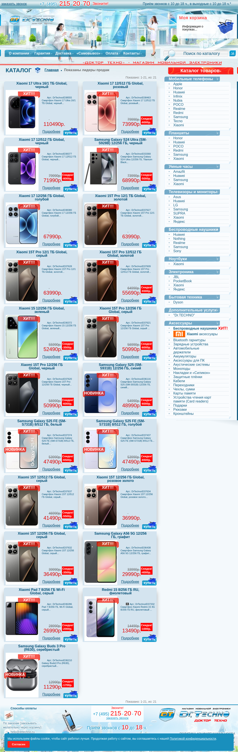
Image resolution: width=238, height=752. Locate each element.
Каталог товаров (200, 70)
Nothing (179, 239)
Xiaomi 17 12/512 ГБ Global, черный (42, 141)
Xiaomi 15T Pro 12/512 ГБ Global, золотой (121, 253)
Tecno (178, 121)
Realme (179, 109)
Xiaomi (178, 125)
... (180, 36)
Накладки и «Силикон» (191, 373)
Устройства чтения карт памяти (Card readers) (192, 399)
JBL (176, 277)
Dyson (178, 302)
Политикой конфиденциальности (193, 738)
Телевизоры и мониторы (193, 192)
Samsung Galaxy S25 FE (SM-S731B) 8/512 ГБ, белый (41, 422)
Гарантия (42, 53)
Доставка (63, 53)
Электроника (181, 272)
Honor (178, 88)
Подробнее (51, 131)
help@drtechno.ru (23, 732)
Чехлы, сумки (184, 389)
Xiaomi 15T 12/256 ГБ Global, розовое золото (120, 479)
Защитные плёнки (187, 377)
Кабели (179, 381)
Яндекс (179, 221)
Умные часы (181, 166)
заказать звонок (14, 4)
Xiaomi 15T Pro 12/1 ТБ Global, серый (41, 253)
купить (71, 133)
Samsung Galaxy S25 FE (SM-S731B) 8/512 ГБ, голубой (120, 422)
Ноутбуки (178, 259)
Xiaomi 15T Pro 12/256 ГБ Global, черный (42, 366)
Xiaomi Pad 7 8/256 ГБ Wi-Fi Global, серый (42, 591)
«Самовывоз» (88, 53)
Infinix (177, 96)
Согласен (18, 744)
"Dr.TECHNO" (184, 315)
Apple (177, 84)
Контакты (131, 53)
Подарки (180, 405)
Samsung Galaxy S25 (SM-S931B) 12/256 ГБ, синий (120, 366)
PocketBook (182, 281)
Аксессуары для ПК (189, 360)
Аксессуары (180, 323)
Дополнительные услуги (193, 310)
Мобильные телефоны (191, 79)
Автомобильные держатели (186, 350)
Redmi (178, 113)
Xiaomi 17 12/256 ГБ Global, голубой (42, 197)
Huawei (179, 92)
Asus (177, 197)
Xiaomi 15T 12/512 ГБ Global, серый (42, 479)
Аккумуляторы (184, 356)
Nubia (177, 100)
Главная (52, 70)
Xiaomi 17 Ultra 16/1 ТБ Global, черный (41, 85)
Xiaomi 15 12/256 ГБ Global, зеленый (42, 310)
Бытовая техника (185, 297)
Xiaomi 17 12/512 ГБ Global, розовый (120, 85)
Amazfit (179, 171)
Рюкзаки (180, 409)
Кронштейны (183, 413)
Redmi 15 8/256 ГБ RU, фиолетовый (120, 591)
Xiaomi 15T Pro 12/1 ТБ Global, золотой (120, 197)
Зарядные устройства (190, 344)
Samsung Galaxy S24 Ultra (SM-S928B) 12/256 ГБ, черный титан (120, 143)
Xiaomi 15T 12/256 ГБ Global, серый (42, 535)
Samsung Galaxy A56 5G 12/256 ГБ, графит (120, 535)
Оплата (112, 53)
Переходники (183, 385)
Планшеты (179, 133)
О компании (19, 53)
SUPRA (179, 213)
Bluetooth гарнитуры (189, 340)
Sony (177, 251)
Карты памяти (184, 393)
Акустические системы (191, 364)
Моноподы (181, 368)
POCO (178, 104)
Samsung (180, 117)
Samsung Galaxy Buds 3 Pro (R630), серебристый (41, 647)
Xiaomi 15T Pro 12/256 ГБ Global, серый (121, 310)
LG (175, 205)
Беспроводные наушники (193, 229)
